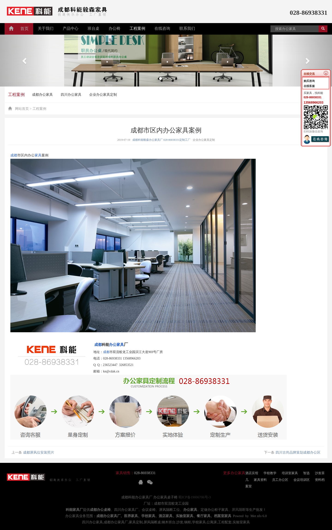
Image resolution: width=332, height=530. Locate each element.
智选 (306, 473)
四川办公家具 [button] (71, 94)
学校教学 (270, 473)
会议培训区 (301, 480)
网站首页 (22, 109)
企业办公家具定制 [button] (103, 94)
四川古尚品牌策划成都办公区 (298, 452)
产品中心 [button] (70, 28)
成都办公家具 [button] (42, 94)
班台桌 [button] (93, 28)
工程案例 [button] (137, 28)
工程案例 (16, 94)
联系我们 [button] (187, 28)
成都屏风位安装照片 (38, 452)
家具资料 (260, 480)
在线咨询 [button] (162, 28)
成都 (13, 155)
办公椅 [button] (114, 28)
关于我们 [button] (45, 28)
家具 (38, 155)
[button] (25, 61)
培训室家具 (290, 473)
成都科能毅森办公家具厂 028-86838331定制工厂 (161, 139)
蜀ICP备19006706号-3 (194, 497)
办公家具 (116, 345)
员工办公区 (280, 480)
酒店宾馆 (251, 473)
